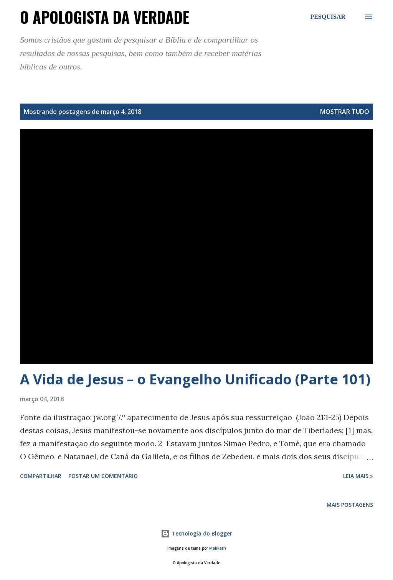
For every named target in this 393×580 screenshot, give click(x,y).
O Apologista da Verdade (104, 16)
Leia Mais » (358, 475)
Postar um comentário (103, 475)
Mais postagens (350, 504)
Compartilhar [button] (40, 475)
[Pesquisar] (327, 17)
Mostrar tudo (344, 111)
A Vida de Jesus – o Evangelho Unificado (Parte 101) (195, 379)
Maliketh (217, 548)
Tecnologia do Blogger (196, 533)
